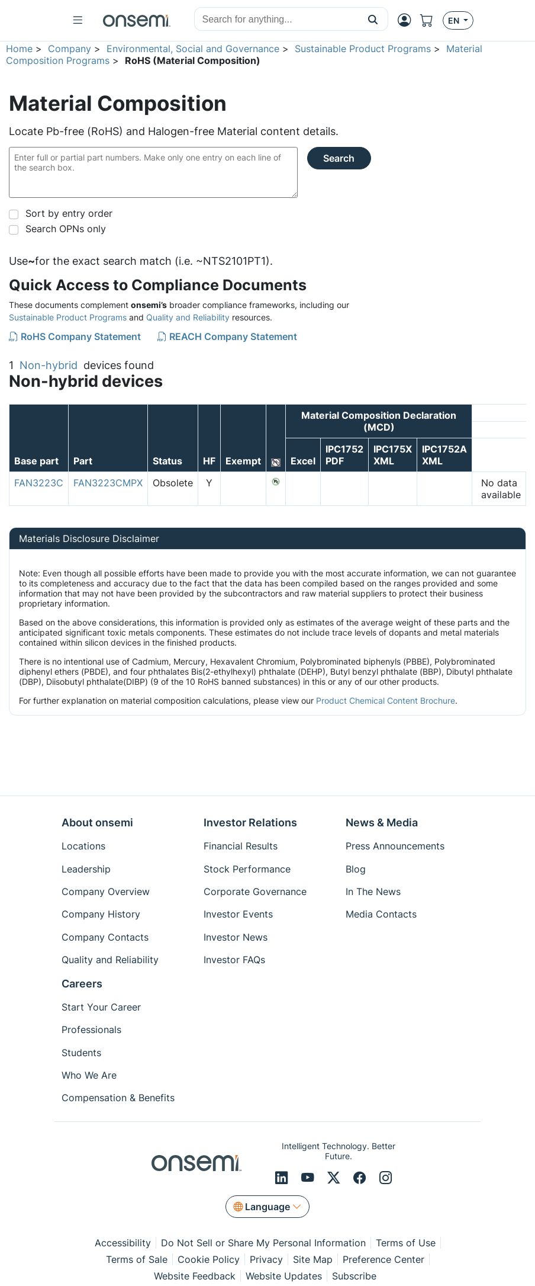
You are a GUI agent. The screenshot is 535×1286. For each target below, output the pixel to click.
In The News (373, 891)
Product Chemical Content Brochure (385, 700)
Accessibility (123, 1243)
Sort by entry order (68, 213)
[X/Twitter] (335, 1178)
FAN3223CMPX (108, 483)
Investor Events (238, 914)
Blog (356, 869)
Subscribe (354, 1276)
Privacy (266, 1259)
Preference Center (383, 1259)
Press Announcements (395, 846)
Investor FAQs (234, 960)
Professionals (91, 1029)
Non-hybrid (49, 365)
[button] (373, 19)
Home (19, 48)
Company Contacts (105, 937)
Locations (83, 846)
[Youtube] (309, 1178)
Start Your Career (101, 1007)
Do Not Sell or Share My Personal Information (263, 1243)
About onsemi (97, 822)
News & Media (382, 822)
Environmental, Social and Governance (193, 48)
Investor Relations (250, 822)
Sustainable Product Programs (363, 48)
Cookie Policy (209, 1259)
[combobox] (276, 19)
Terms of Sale (136, 1259)
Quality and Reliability (188, 317)
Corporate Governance (255, 891)
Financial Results (241, 846)
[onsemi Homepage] (137, 20)
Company (69, 48)
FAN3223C (38, 483)
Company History (101, 914)
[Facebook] (361, 1178)
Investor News (236, 937)
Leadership (86, 869)
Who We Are (89, 1075)
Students (81, 1053)
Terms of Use (406, 1243)
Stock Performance (247, 869)
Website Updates (284, 1276)
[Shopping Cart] (431, 20)
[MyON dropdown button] (407, 20)
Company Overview (106, 891)
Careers (82, 983)
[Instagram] (385, 1178)
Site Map (313, 1259)
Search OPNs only (65, 229)
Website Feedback (195, 1276)
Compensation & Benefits (118, 1098)
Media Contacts (381, 914)
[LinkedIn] (283, 1178)
